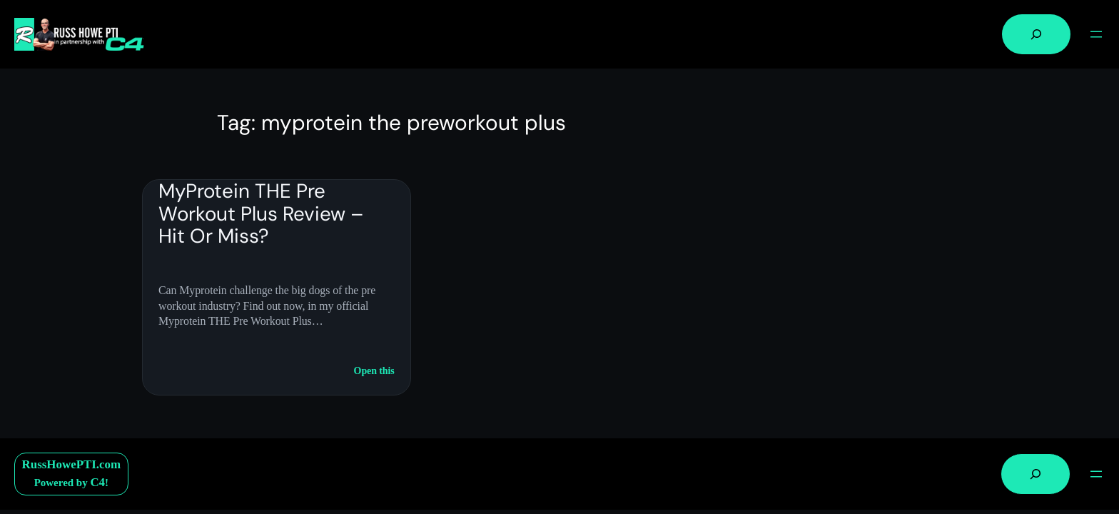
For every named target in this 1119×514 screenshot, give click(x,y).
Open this (374, 371)
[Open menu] (1096, 34)
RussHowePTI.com (71, 464)
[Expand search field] (1036, 34)
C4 (97, 482)
